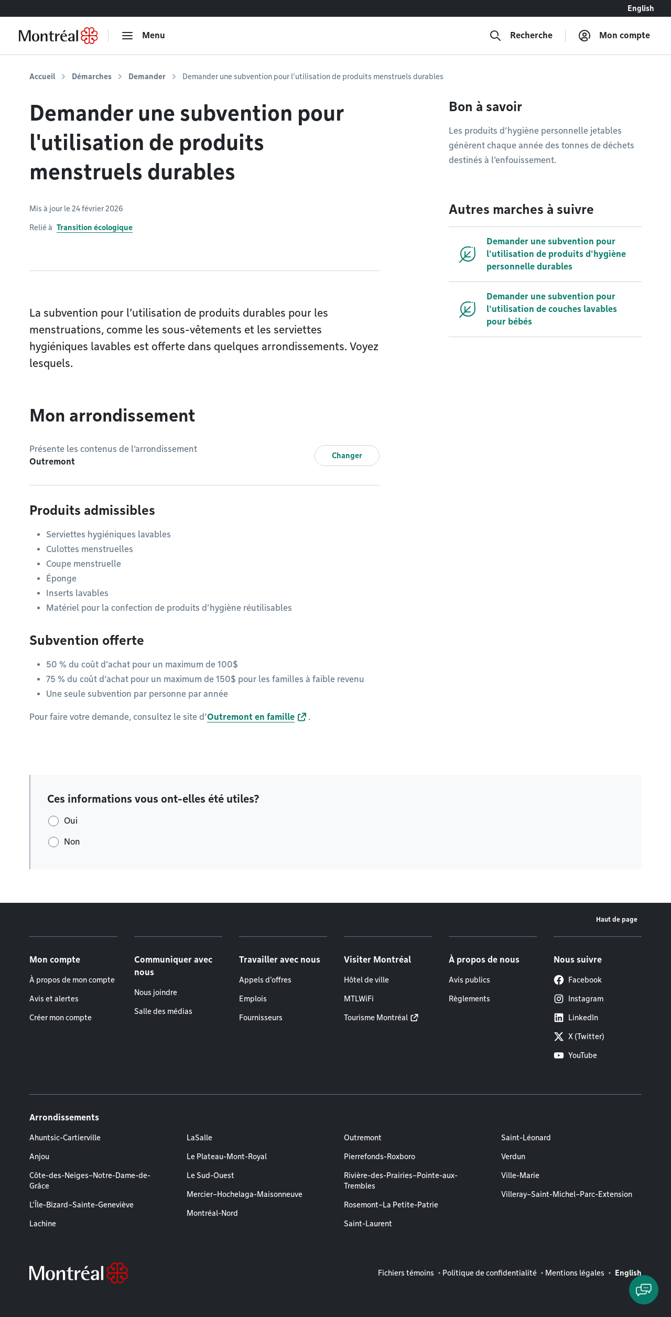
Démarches (92, 76)
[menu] (143, 35)
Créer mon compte (60, 1017)
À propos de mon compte (72, 980)
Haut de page (616, 919)
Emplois (253, 999)
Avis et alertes (54, 999)
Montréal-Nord (212, 1213)
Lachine (42, 1223)
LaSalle (199, 1138)
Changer (347, 455)
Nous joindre (155, 992)
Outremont (363, 1138)
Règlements (469, 999)
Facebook (578, 980)
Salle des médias (163, 1011)
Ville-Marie (520, 1175)
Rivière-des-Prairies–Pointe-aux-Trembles (401, 1180)
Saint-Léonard (526, 1138)
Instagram (578, 999)
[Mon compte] (614, 35)
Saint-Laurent (368, 1223)
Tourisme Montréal (376, 1017)
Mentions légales (574, 1273)
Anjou (39, 1156)
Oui (71, 821)
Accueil (42, 76)
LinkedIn (576, 1017)
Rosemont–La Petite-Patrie (391, 1205)
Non (72, 842)
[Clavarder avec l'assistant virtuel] (643, 1289)
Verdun (513, 1156)
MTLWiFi (359, 999)
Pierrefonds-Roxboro (379, 1156)
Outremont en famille (251, 717)
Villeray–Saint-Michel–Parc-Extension (566, 1194)
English (640, 8)
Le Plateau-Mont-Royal (227, 1156)
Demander (147, 76)
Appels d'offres (265, 980)
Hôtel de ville (366, 980)
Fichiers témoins (406, 1273)
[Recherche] (521, 35)
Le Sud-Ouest (210, 1175)
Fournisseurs (261, 1017)
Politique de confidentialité (489, 1273)
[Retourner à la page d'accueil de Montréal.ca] (58, 35)
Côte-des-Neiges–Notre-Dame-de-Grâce (89, 1180)
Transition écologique (95, 227)
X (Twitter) (579, 1036)
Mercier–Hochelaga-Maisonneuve (244, 1194)
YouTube (575, 1055)
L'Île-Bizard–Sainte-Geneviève (81, 1205)
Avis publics (469, 980)
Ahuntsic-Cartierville (65, 1138)
